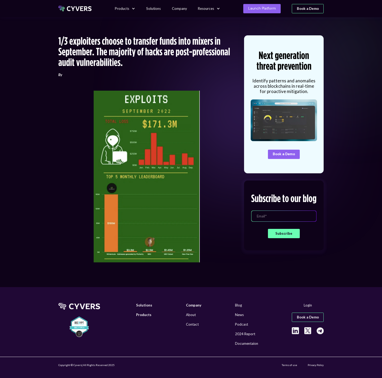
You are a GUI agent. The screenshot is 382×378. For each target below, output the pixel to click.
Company (179, 8)
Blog (238, 305)
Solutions (153, 8)
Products (122, 8)
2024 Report (245, 334)
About (191, 315)
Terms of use (289, 365)
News (239, 315)
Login (308, 305)
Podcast (241, 324)
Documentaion (246, 343)
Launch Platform (262, 8)
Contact (192, 324)
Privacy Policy (316, 365)
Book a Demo (308, 8)
